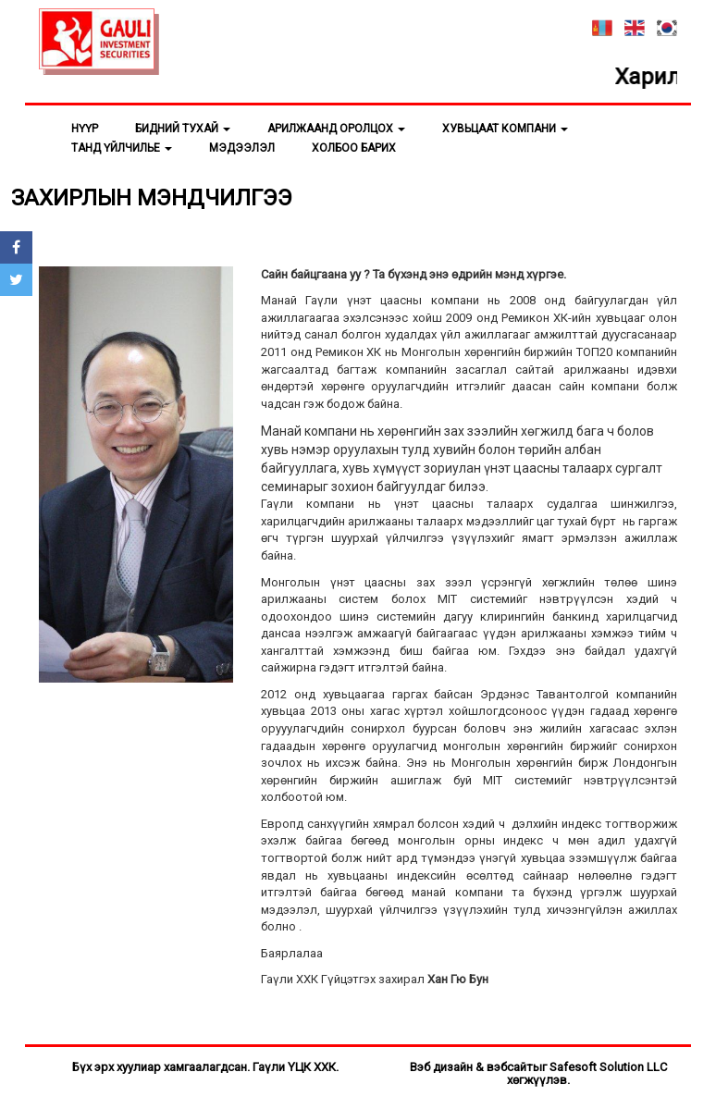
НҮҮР (84, 128)
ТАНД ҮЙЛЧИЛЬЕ (121, 148)
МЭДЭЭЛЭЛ (242, 148)
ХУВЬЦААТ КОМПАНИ (505, 128)
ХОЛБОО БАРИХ (354, 148)
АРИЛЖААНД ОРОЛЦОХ (336, 128)
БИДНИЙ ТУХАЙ (182, 128)
